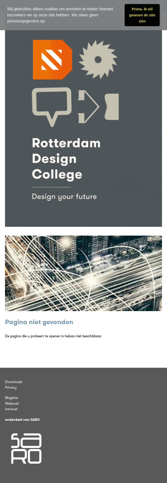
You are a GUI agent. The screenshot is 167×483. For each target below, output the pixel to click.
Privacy (11, 387)
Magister (11, 397)
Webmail (12, 403)
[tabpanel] (83, 273)
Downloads (13, 381)
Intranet (11, 409)
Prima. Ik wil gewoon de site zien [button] (142, 15)
